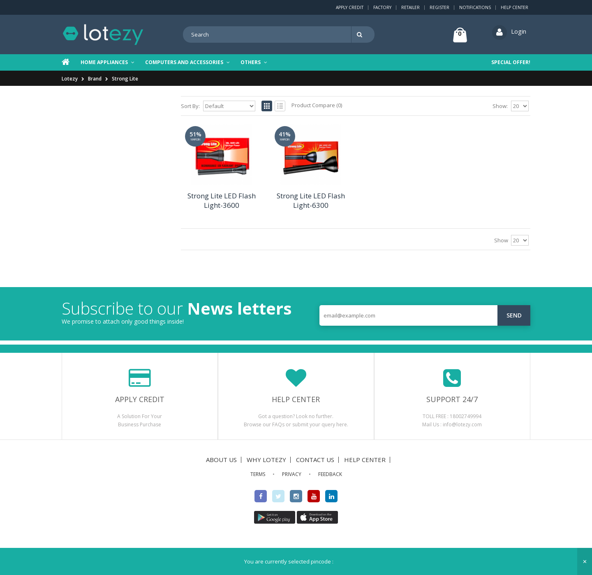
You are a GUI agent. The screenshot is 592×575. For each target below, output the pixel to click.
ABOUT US (221, 459)
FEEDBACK (330, 474)
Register (439, 7)
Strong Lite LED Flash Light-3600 (221, 200)
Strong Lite (125, 78)
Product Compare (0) (316, 105)
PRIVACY (291, 474)
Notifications (475, 7)
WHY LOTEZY (266, 459)
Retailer (410, 7)
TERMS (257, 474)
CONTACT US (315, 459)
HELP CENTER (365, 459)
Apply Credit (349, 7)
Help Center (514, 7)
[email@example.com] (424, 315)
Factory (382, 7)
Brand (95, 78)
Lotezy (70, 78)
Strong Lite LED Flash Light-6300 (311, 200)
